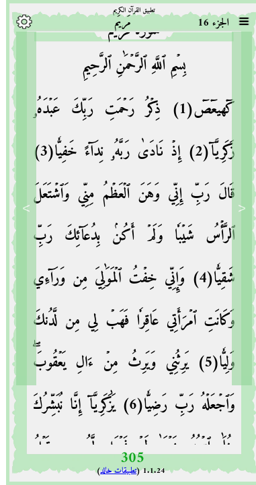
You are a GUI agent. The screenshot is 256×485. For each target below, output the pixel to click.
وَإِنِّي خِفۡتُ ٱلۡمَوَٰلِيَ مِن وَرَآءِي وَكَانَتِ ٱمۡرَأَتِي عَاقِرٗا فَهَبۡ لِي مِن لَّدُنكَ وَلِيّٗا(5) (128, 322)
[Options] (18, 21)
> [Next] (20, 208)
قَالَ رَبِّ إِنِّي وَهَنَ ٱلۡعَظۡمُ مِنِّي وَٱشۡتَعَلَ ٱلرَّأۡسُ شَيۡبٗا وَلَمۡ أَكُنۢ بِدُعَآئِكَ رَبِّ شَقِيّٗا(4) (128, 238)
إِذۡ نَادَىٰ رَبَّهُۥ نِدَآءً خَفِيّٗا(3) (101, 154)
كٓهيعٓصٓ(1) (192, 111)
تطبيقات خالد (112, 471)
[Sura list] (238, 21)
